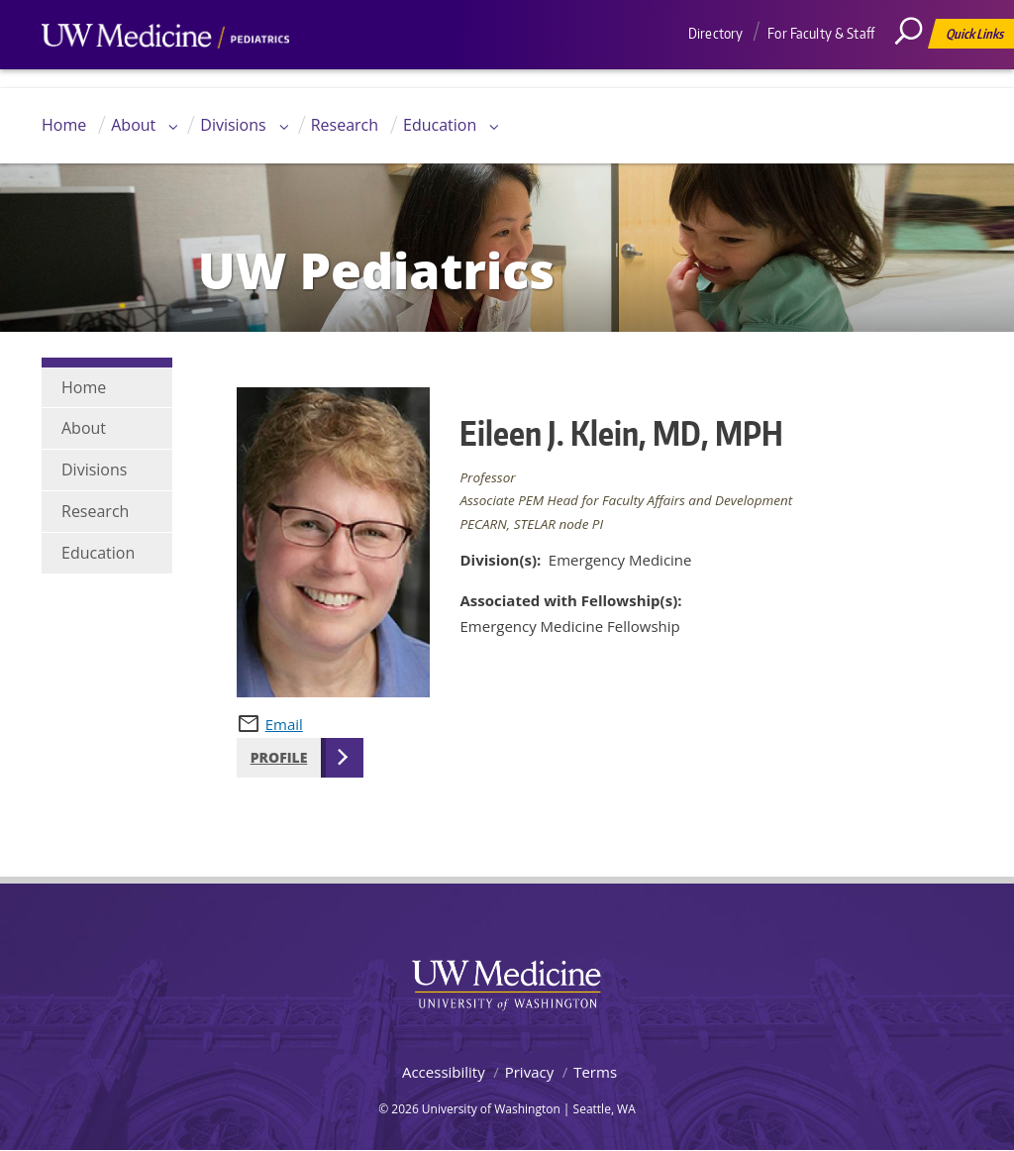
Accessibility (443, 1072)
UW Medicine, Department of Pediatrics (165, 73)
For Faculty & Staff (820, 33)
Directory (715, 33)
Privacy (529, 1072)
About (133, 125)
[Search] (916, 74)
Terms (595, 1072)
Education (439, 125)
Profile (279, 757)
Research (344, 125)
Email (284, 724)
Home (64, 125)
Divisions (232, 125)
